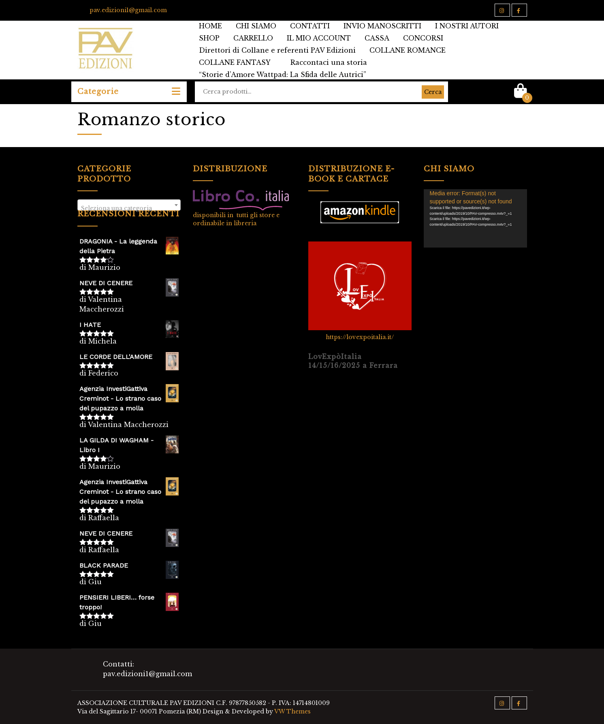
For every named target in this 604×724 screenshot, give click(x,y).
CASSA (377, 38)
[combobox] (129, 205)
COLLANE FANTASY (235, 62)
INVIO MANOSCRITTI (382, 26)
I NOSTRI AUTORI (467, 26)
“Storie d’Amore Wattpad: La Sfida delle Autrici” (282, 74)
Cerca (433, 91)
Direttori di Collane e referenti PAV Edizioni (277, 50)
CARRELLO (253, 38)
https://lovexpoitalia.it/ (360, 337)
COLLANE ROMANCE (407, 50)
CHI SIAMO (256, 26)
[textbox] (129, 208)
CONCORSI (423, 38)
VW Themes (292, 711)
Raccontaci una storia (328, 62)
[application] (475, 218)
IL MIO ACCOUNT (319, 38)
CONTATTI (310, 26)
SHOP (209, 38)
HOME (210, 26)
